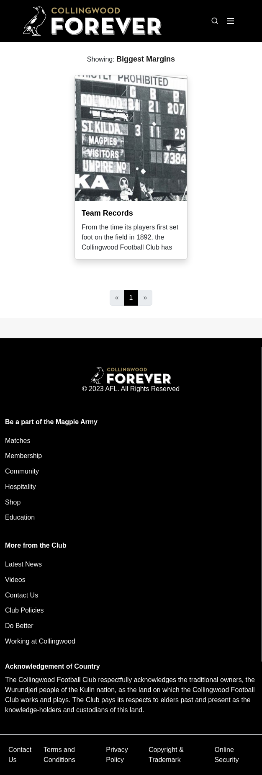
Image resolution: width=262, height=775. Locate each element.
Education (20, 517)
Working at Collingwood (40, 641)
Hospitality (20, 486)
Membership (23, 455)
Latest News (23, 564)
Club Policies (24, 610)
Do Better (19, 625)
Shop (13, 502)
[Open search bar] (215, 21)
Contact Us (21, 595)
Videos (15, 579)
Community (22, 471)
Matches (17, 440)
